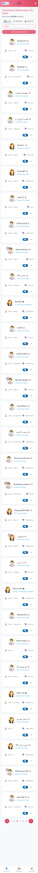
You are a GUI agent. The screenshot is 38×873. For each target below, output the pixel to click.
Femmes (29, 21)
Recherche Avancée (19, 32)
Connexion (6, 869)
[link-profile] (19, 42)
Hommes (17, 21)
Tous (7, 21)
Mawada (19, 3)
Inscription (32, 869)
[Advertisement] (19, 368)
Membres (19, 869)
